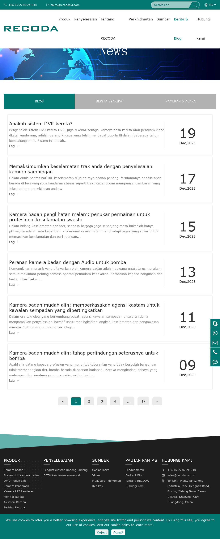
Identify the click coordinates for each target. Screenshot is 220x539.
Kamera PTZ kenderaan (19, 491)
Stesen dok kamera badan (21, 475)
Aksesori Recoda (15, 502)
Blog (39, 101)
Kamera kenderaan (16, 486)
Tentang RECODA (108, 28)
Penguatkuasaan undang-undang (66, 470)
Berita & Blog (181, 28)
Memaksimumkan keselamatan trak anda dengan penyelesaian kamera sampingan (80, 169)
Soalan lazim (100, 470)
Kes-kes (97, 486)
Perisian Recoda (14, 507)
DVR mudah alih (15, 480)
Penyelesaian (85, 19)
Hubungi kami (204, 28)
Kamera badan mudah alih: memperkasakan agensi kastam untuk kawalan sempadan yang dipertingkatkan (84, 307)
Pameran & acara (181, 101)
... (128, 401)
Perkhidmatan (141, 19)
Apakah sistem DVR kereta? (40, 123)
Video (96, 475)
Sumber (163, 19)
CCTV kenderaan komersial (62, 475)
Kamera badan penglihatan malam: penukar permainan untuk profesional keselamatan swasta (79, 217)
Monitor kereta (14, 496)
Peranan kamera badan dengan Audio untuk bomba (67, 262)
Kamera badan (13, 470)
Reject (102, 532)
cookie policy (120, 525)
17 (143, 401)
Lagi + (14, 146)
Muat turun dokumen (106, 480)
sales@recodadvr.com (63, 4)
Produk (64, 19)
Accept (118, 532)
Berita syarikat (110, 101)
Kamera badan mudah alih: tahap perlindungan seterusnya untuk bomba (83, 355)
